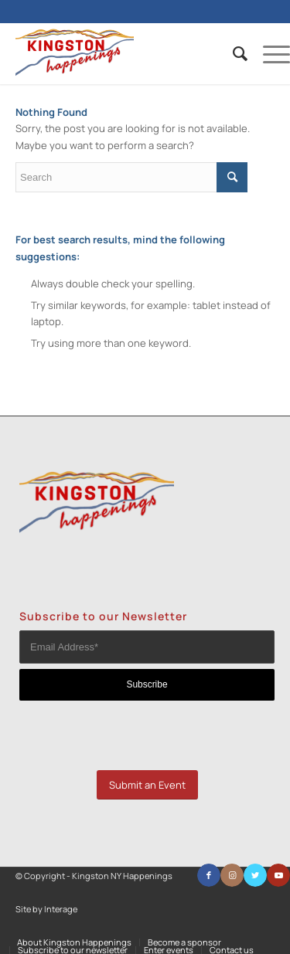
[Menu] (268, 53)
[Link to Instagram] (232, 875)
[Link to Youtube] (278, 875)
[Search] (232, 53)
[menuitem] (232, 53)
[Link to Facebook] (208, 875)
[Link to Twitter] (255, 875)
